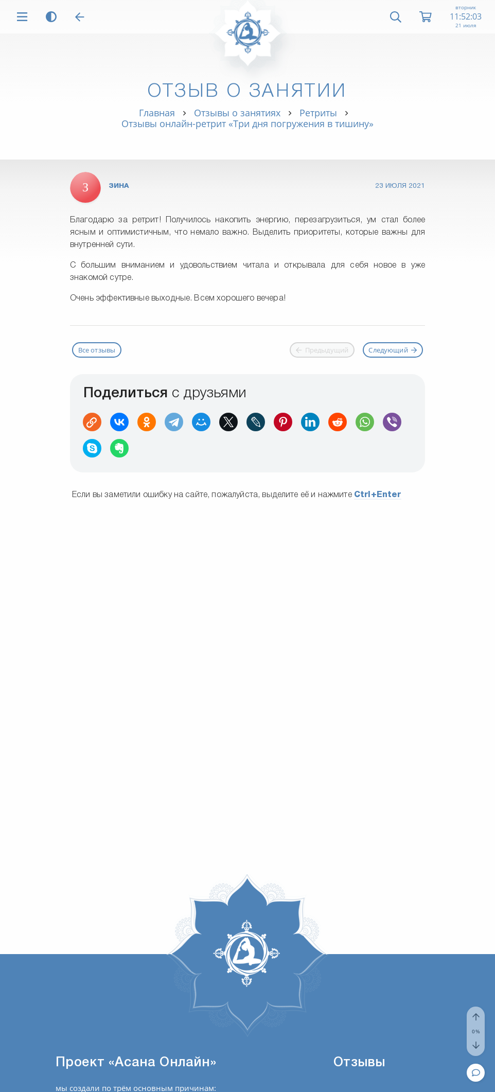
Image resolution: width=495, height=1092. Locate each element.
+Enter (377, 495)
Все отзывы (97, 350)
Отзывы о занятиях (237, 113)
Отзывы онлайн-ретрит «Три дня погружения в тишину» (247, 123)
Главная (157, 113)
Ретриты (318, 113)
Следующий (392, 350)
